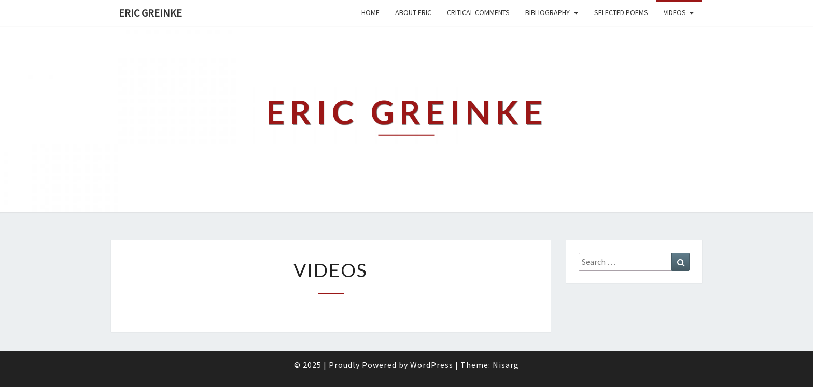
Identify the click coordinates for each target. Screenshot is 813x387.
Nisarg (506, 365)
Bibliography (547, 12)
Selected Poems (621, 12)
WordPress (431, 365)
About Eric (413, 12)
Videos (675, 12)
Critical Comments (478, 12)
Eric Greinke (150, 12)
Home (370, 12)
